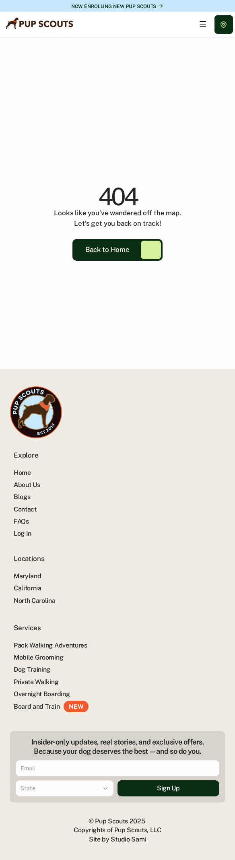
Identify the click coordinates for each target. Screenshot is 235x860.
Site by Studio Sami (117, 839)
